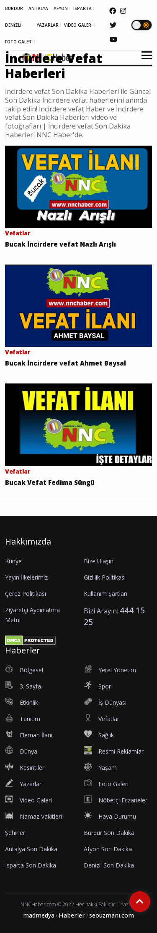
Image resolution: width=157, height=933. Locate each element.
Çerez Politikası (25, 594)
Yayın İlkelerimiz (26, 577)
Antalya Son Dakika (31, 849)
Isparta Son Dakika (30, 865)
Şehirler (15, 833)
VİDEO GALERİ (78, 25)
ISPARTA (82, 8)
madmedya (38, 915)
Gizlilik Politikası (105, 577)
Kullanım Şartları (105, 594)
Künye (13, 561)
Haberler (72, 915)
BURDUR (14, 8)
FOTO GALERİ (19, 42)
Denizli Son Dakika (109, 865)
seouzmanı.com (111, 915)
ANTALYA (38, 8)
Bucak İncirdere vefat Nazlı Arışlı (60, 244)
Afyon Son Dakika (108, 849)
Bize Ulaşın (98, 561)
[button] (143, 60)
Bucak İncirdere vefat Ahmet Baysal (65, 363)
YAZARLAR (47, 25)
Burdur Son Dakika (109, 833)
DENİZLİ (13, 25)
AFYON (61, 8)
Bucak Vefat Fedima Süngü (50, 482)
